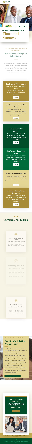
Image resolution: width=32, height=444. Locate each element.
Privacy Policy (15, 436)
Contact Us (16, 411)
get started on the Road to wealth (12, 380)
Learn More (16, 99)
